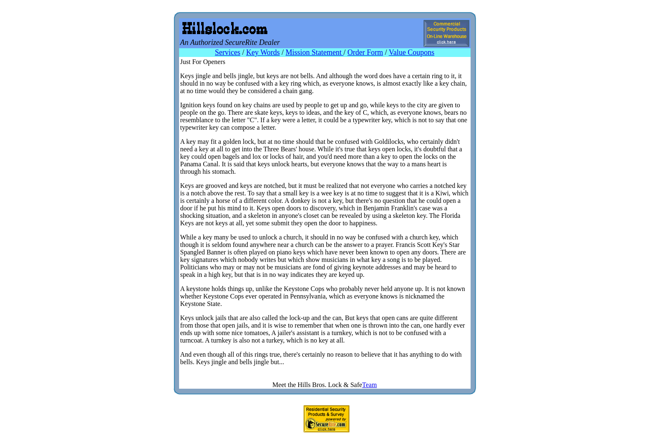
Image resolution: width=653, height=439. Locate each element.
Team (369, 384)
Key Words (263, 52)
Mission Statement (315, 52)
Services (227, 52)
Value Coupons (411, 52)
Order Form (365, 52)
